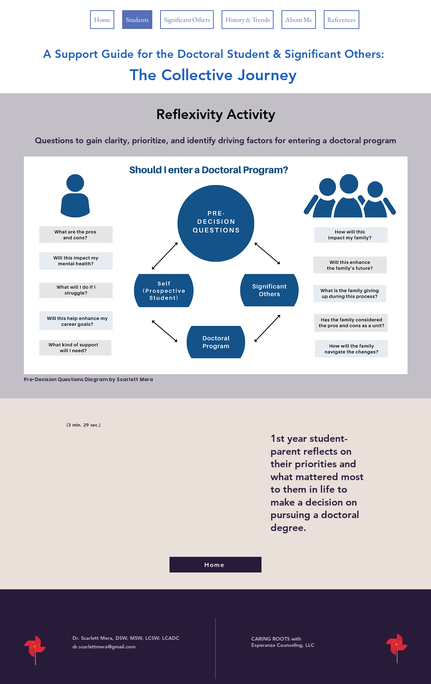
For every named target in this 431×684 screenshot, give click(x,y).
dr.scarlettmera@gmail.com (103, 646)
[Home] (215, 564)
